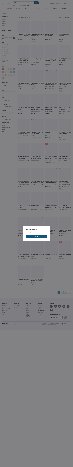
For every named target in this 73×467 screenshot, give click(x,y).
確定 (36, 236)
